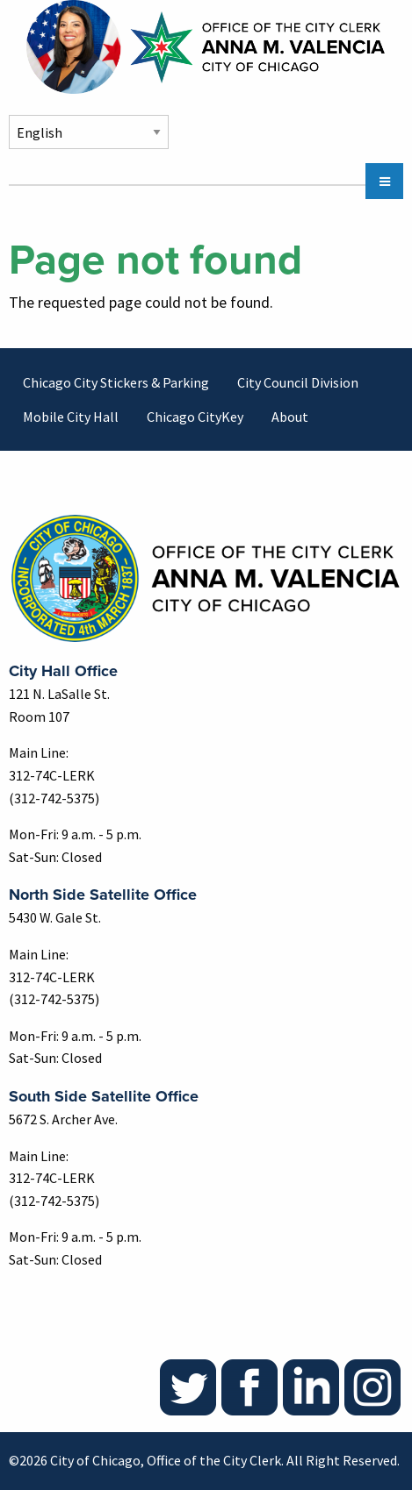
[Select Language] (89, 132)
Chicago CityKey (195, 416)
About (289, 416)
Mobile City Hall (71, 416)
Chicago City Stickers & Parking (116, 382)
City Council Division (297, 382)
